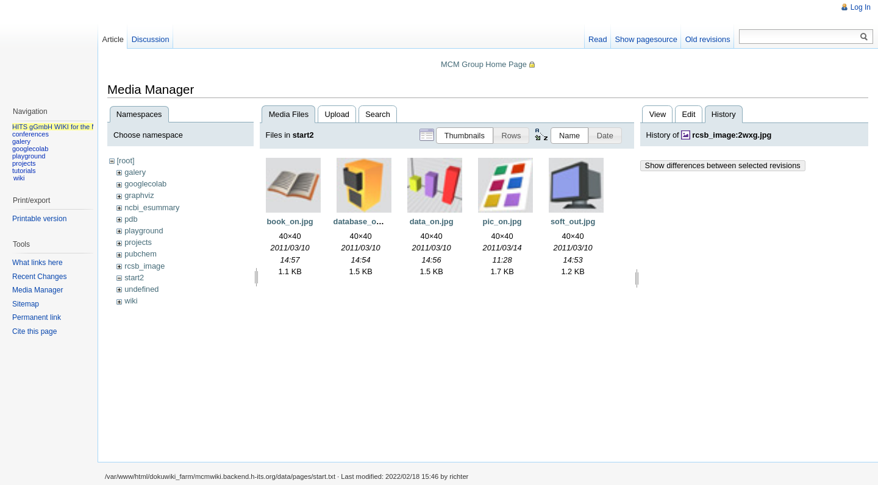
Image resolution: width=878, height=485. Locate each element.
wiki (130, 300)
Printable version (39, 218)
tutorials (24, 170)
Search (377, 114)
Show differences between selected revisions (723, 165)
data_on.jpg (432, 221)
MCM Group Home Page (484, 64)
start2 (134, 277)
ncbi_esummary (151, 207)
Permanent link (36, 317)
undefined (141, 289)
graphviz (139, 195)
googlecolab (145, 183)
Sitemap (25, 304)
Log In (861, 7)
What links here (37, 262)
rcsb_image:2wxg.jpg (731, 135)
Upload (336, 114)
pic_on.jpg (502, 221)
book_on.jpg (290, 221)
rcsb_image (144, 266)
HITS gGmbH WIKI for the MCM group (69, 126)
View (657, 114)
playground (143, 230)
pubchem (140, 253)
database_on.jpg (364, 221)
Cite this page (34, 331)
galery (135, 172)
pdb (130, 219)
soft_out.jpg (573, 221)
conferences (30, 134)
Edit (688, 114)
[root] (125, 160)
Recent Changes (39, 276)
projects (138, 242)
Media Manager (37, 290)
